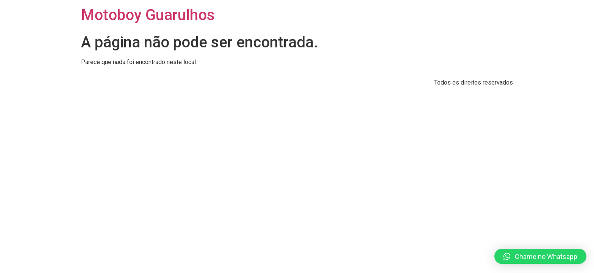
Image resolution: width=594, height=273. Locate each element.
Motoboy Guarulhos (148, 15)
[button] (540, 256)
